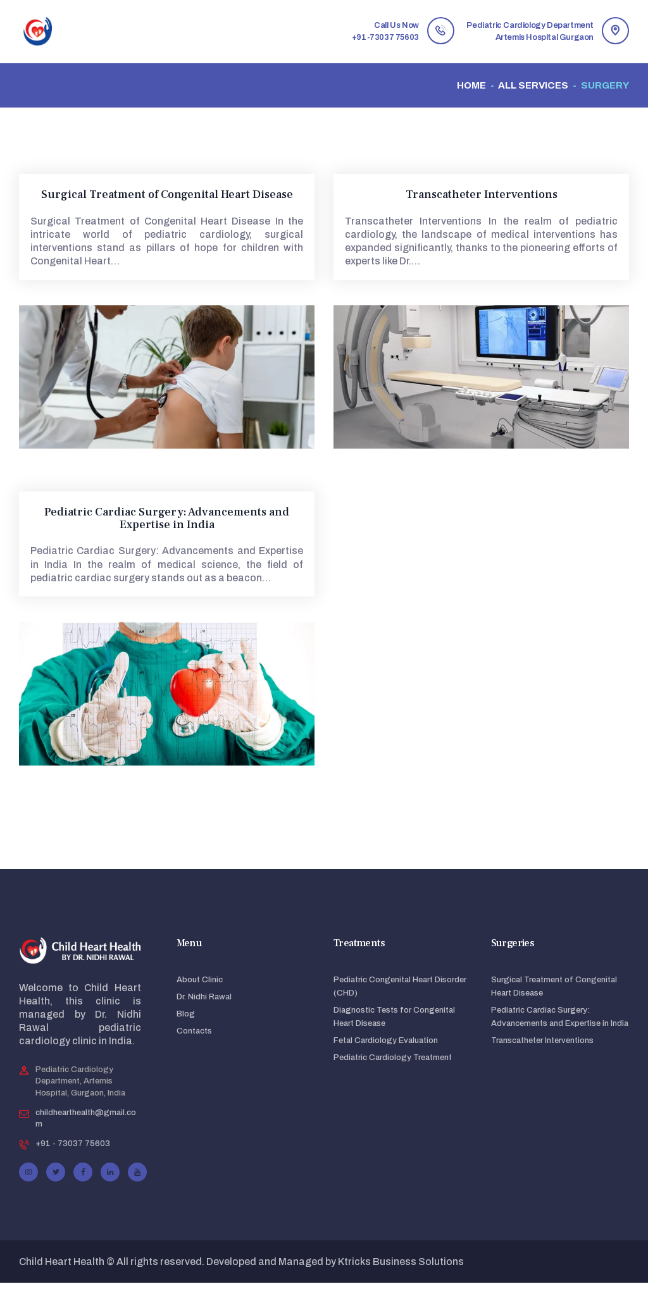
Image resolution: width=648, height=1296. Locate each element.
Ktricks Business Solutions (401, 1274)
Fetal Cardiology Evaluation (385, 1053)
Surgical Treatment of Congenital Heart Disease (167, 194)
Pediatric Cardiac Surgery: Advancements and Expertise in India (166, 518)
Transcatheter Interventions (482, 194)
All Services (533, 85)
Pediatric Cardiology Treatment (392, 1071)
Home (471, 85)
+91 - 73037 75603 (72, 1156)
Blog (186, 1027)
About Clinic (200, 993)
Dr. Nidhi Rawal (204, 1010)
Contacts (194, 1044)
